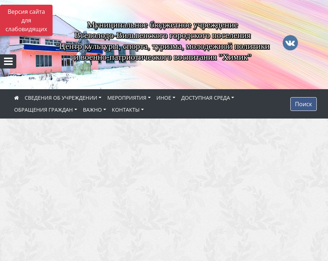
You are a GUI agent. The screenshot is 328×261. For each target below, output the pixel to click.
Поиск (303, 104)
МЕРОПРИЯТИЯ (126, 97)
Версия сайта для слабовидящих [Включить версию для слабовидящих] (26, 20)
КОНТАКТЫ (126, 109)
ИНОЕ (164, 97)
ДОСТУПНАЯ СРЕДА (205, 97)
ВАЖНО (92, 109)
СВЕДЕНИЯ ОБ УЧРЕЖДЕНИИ (61, 97)
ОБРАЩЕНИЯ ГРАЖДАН (43, 109)
